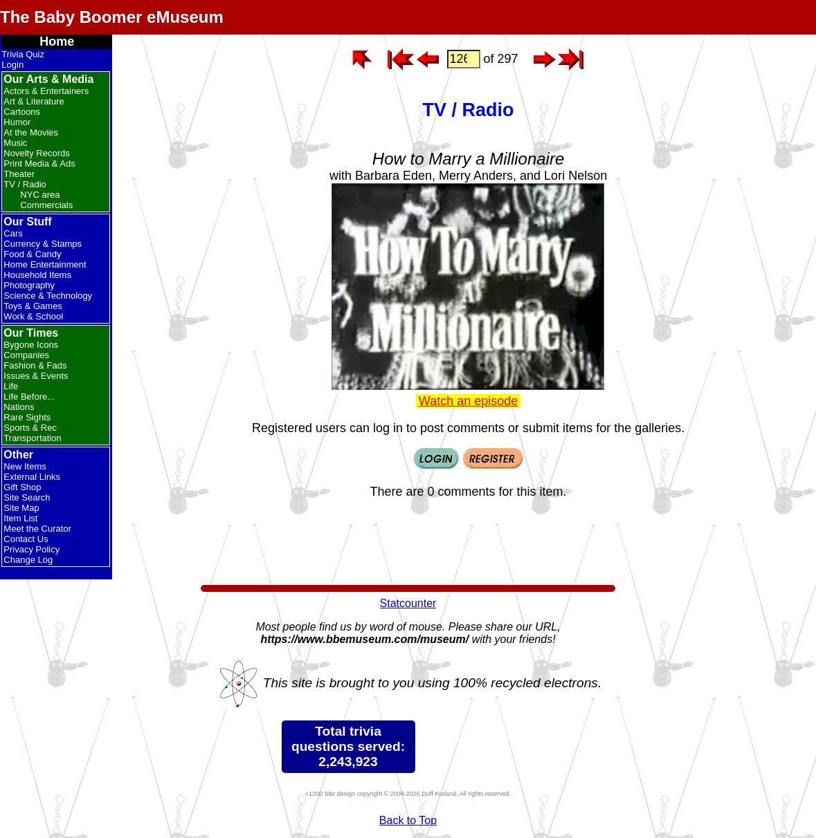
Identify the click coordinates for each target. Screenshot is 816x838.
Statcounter (408, 603)
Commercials (46, 205)
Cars (12, 233)
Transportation (32, 438)
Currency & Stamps (42, 244)
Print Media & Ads (39, 163)
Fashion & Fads (34, 365)
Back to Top (408, 820)
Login (12, 64)
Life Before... (29, 396)
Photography (29, 285)
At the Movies (30, 132)
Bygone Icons (30, 344)
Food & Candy (32, 254)
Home (56, 41)
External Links (31, 477)
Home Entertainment (44, 264)
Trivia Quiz (22, 54)
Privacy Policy (31, 549)
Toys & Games (32, 306)
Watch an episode (468, 401)
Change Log (28, 560)
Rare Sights (27, 417)
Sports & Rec (30, 427)
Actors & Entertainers (46, 91)
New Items (24, 466)
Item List (20, 518)
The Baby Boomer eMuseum (112, 17)
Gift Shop (22, 487)
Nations (18, 407)
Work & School (33, 316)
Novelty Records (36, 153)
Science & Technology (47, 295)
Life (10, 386)
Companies (26, 355)
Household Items (37, 275)
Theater (19, 174)
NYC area (40, 194)
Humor (16, 122)
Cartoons (21, 111)
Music (15, 143)
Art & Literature (33, 101)
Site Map (21, 508)
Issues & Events (35, 376)
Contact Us (25, 539)
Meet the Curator (37, 528)
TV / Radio (24, 184)
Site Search (26, 497)
